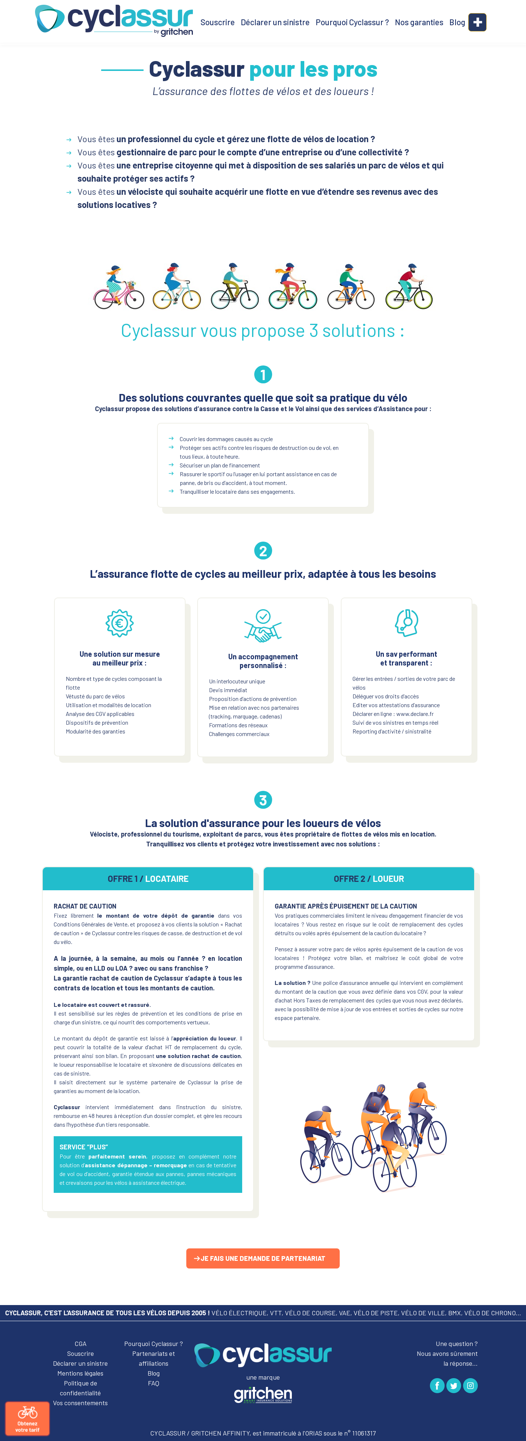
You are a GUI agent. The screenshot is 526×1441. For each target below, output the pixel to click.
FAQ (153, 1383)
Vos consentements (80, 1403)
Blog (457, 22)
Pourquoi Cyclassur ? (352, 22)
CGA (81, 1343)
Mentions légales (80, 1373)
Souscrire (218, 22)
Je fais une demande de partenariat (263, 1258)
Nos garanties (419, 22)
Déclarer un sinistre (275, 22)
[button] (477, 22)
